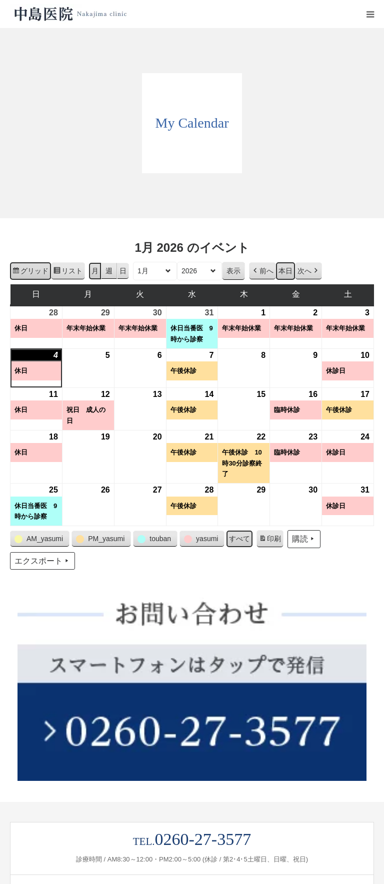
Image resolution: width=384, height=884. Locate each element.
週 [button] (109, 271)
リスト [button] (67, 272)
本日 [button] (285, 271)
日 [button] (123, 271)
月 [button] (95, 271)
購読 (304, 539)
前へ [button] (263, 271)
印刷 (269, 540)
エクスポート (42, 561)
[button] (40, 539)
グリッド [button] (30, 272)
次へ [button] (309, 271)
